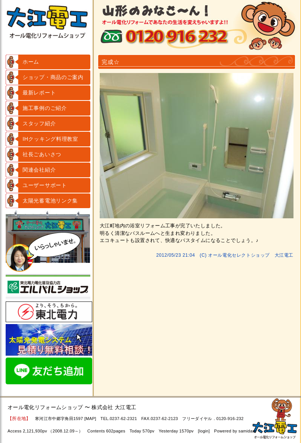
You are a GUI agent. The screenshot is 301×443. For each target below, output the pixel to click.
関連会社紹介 (39, 170)
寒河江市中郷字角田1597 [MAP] (65, 418)
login (203, 431)
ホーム (31, 62)
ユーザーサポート (45, 185)
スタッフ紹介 (39, 123)
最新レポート (39, 93)
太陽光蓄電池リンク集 (50, 201)
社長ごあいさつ (42, 154)
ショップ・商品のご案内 (53, 77)
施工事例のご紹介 (45, 108)
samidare (248, 431)
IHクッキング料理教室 (50, 139)
